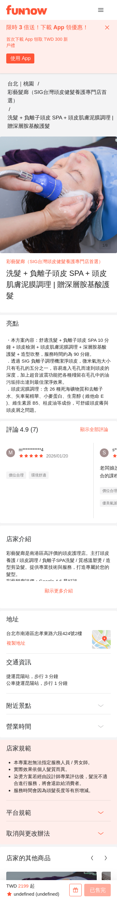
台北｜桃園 (20, 84)
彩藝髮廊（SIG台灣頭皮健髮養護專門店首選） (57, 96)
